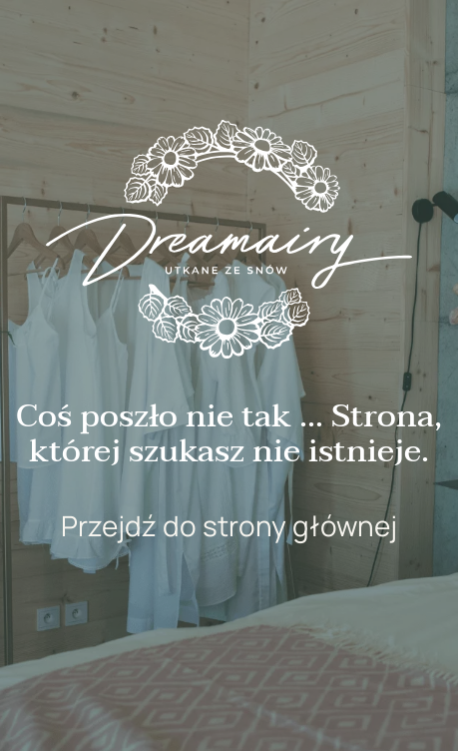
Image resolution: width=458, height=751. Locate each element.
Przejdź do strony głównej (229, 525)
